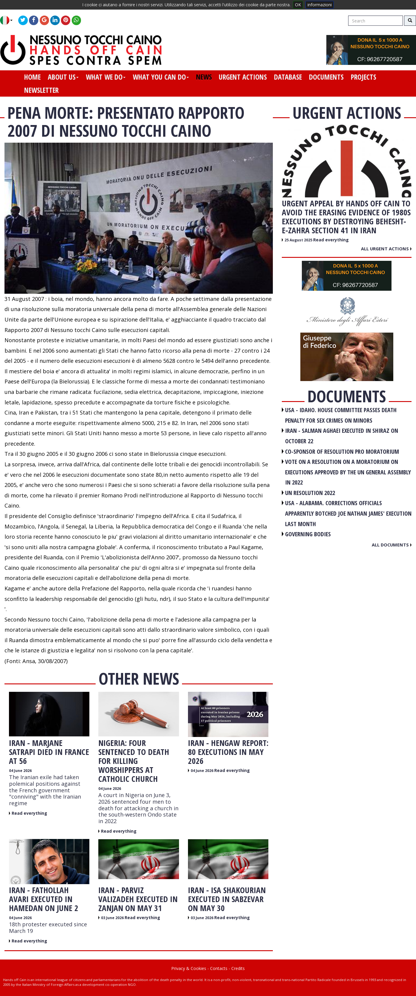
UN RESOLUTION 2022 (310, 493)
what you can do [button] (161, 77)
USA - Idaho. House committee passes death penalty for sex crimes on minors (341, 415)
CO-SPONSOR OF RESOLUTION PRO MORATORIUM (342, 451)
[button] (8, 20)
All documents (392, 545)
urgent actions (243, 77)
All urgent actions (386, 249)
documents (326, 77)
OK (298, 4)
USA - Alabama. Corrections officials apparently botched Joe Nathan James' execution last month (348, 513)
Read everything (29, 813)
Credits (238, 968)
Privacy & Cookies (188, 968)
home (32, 77)
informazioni (320, 4)
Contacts (218, 968)
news (204, 77)
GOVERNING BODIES (308, 534)
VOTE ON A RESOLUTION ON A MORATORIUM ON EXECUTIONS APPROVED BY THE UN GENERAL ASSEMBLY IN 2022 (348, 472)
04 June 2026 (20, 770)
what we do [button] (106, 77)
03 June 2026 (113, 917)
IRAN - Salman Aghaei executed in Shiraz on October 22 (341, 436)
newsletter (41, 90)
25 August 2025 (299, 240)
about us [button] (63, 77)
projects (363, 77)
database (288, 77)
